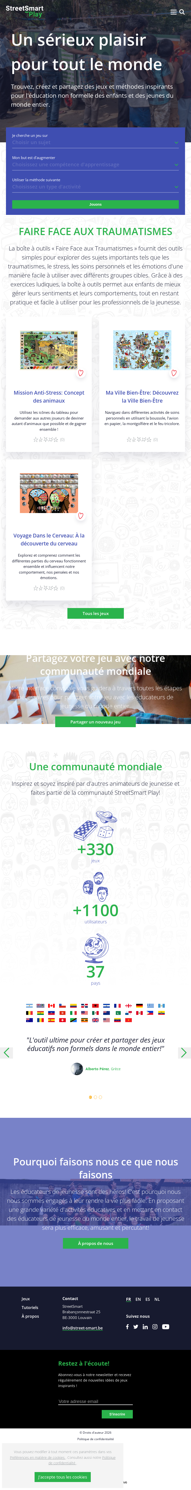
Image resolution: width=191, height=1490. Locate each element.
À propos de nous (95, 1243)
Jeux (26, 1299)
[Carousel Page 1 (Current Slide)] (90, 1097)
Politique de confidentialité (95, 1439)
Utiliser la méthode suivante (36, 180)
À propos (30, 1316)
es (147, 1299)
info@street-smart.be (82, 1328)
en (138, 1299)
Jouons (95, 204)
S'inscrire (117, 1414)
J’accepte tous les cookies (62, 1477)
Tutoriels (30, 1307)
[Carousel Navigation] (95, 1052)
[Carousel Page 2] (95, 1097)
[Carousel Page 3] (100, 1097)
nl (157, 1299)
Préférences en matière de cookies (38, 1457)
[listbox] (95, 142)
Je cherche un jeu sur (30, 135)
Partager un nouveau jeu (95, 722)
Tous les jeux (96, 613)
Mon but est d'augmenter (33, 158)
